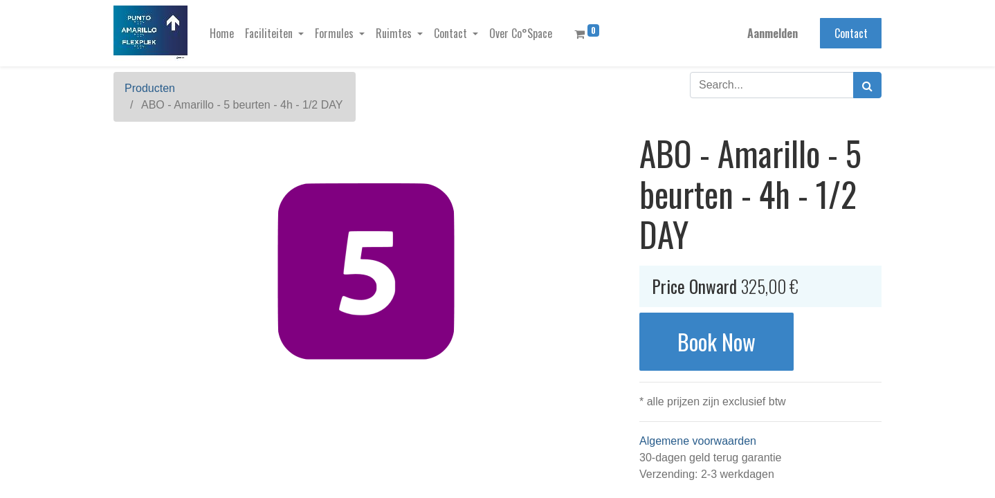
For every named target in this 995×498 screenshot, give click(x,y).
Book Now (716, 341)
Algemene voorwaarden (697, 441)
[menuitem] (221, 33)
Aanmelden (772, 33)
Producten (150, 88)
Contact (851, 33)
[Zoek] (867, 85)
